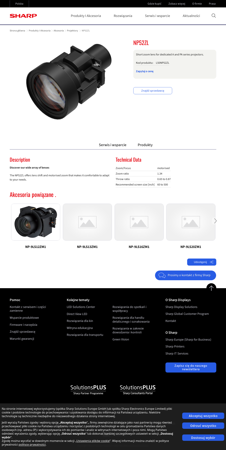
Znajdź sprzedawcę (152, 91)
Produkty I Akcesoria (86, 15)
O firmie (197, 4)
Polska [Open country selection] (19, 4)
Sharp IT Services (176, 353)
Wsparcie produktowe (24, 318)
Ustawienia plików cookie (93, 441)
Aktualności (191, 15)
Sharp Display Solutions (181, 307)
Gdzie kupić (154, 4)
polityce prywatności (32, 444)
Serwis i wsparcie (158, 15)
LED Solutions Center (81, 307)
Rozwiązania (124, 15)
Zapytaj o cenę (144, 71)
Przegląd (80, 145)
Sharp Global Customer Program (187, 314)
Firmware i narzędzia (23, 325)
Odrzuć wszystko (203, 426)
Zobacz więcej (177, 4)
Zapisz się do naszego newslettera (190, 367)
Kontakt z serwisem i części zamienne (28, 309)
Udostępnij (204, 262)
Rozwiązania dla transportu (85, 335)
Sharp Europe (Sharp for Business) (188, 339)
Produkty (145, 145)
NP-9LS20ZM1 (190, 246)
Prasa (212, 4)
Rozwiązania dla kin (80, 321)
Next (215, 223)
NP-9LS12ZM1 (35, 246)
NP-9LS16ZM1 (139, 246)
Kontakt (170, 321)
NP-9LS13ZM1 (87, 246)
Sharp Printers (175, 346)
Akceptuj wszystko (203, 416)
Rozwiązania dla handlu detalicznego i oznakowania (131, 320)
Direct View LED (77, 314)
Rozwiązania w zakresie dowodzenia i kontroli (128, 330)
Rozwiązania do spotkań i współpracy (129, 309)
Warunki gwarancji (22, 339)
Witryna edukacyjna (80, 328)
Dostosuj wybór (203, 438)
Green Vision (120, 339)
